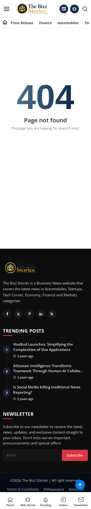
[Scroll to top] (80, 485)
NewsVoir (76, 489)
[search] (85, 9)
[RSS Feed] (52, 314)
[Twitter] (18, 314)
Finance (45, 23)
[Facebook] (7, 314)
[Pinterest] (29, 314)
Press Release (22, 23)
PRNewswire (54, 489)
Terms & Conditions (23, 489)
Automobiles (68, 23)
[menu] (6, 9)
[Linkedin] (40, 314)
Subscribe (75, 455)
